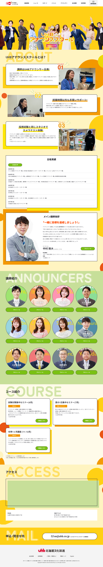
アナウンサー (64, 3)
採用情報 (83, 3)
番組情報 (26, 3)
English (72, 556)
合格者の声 (15, 165)
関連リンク (63, 556)
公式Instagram (51, 45)
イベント (54, 3)
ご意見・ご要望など (51, 556)
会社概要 (74, 3)
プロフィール (87, 248)
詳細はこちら (41, 420)
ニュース (35, 3)
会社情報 (31, 556)
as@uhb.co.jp (69, 536)
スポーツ (44, 3)
